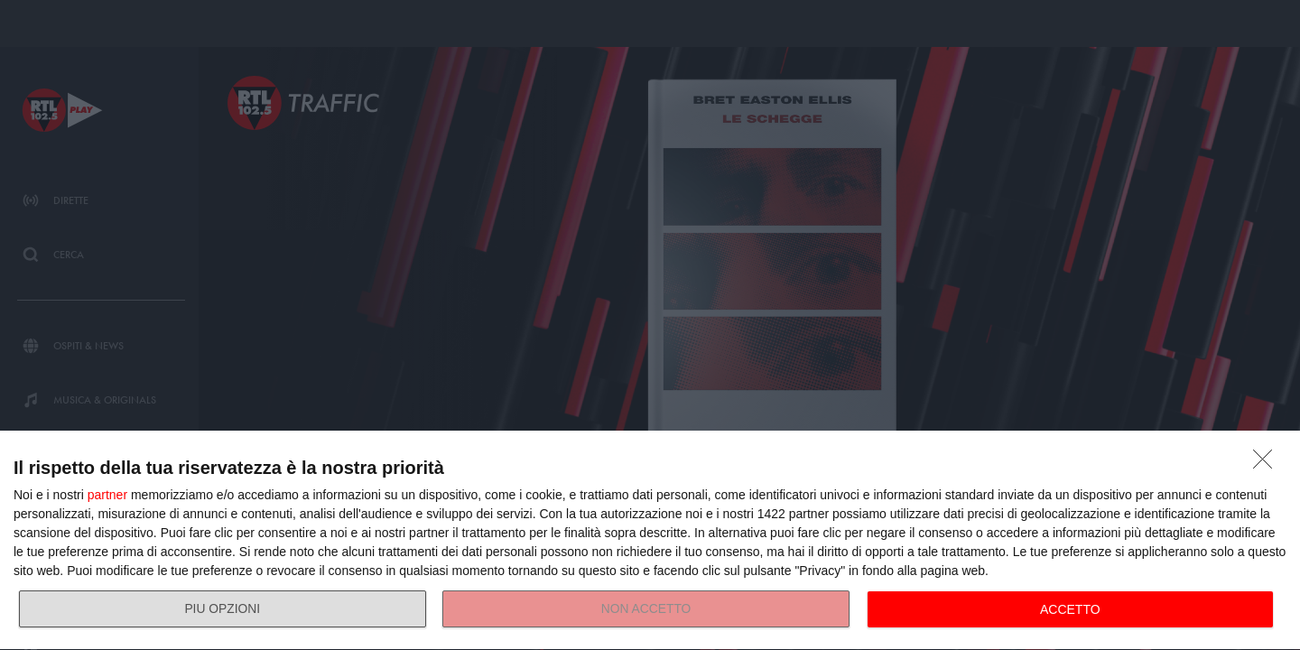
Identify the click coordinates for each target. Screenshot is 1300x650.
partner (107, 494)
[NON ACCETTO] (1267, 464)
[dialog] (650, 541)
